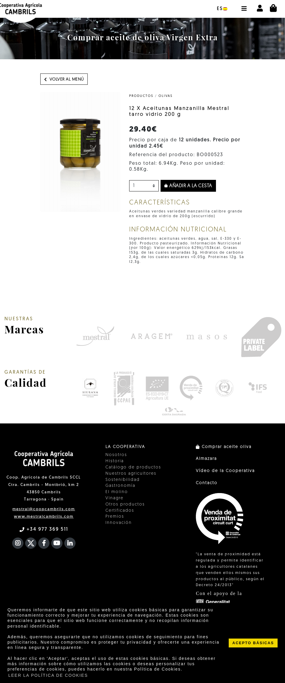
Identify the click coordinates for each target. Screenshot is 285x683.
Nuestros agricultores (130, 473)
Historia (114, 461)
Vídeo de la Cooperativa (225, 471)
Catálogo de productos (133, 467)
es (222, 9)
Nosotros (116, 455)
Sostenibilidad (122, 480)
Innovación (118, 523)
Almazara (206, 459)
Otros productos (125, 504)
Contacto (206, 483)
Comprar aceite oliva (224, 447)
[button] (243, 5)
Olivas (165, 96)
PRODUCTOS (141, 96)
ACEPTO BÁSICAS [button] (253, 643)
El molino (116, 492)
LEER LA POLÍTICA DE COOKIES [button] (48, 675)
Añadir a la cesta (188, 186)
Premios (114, 516)
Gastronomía (120, 486)
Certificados (119, 510)
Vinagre (114, 498)
